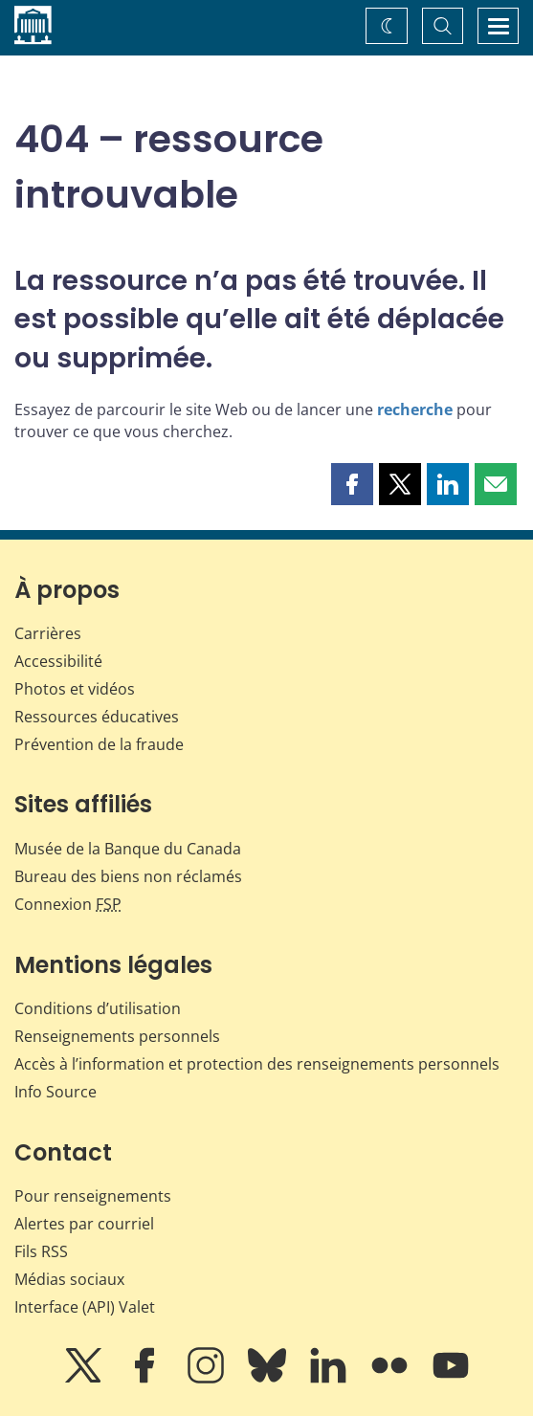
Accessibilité (58, 661)
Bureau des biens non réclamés (128, 876)
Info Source (55, 1091)
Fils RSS (41, 1251)
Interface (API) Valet (84, 1306)
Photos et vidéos (74, 688)
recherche (415, 409)
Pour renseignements (92, 1195)
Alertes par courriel (84, 1223)
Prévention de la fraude (99, 744)
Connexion (68, 904)
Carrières (47, 633)
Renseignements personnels (117, 1036)
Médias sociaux (69, 1279)
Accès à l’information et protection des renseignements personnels (257, 1063)
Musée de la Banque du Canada (127, 848)
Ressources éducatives (96, 716)
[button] (352, 484)
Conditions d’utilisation (97, 1008)
